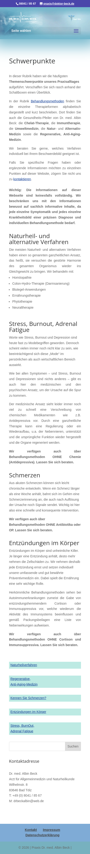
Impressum (51, 830)
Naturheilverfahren (23, 665)
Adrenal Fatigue (21, 731)
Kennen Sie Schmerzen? (28, 698)
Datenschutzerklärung (42, 835)
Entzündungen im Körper (28, 712)
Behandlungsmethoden (47, 101)
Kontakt (31, 830)
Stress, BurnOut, (22, 725)
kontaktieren (22, 179)
